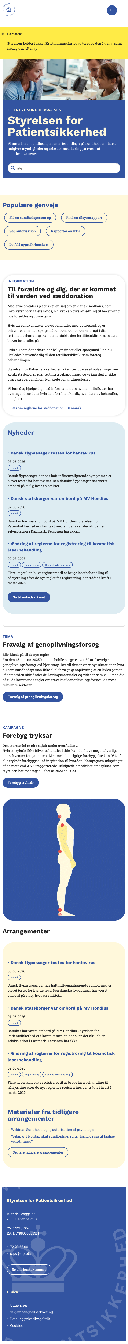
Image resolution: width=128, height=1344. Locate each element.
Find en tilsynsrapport (84, 217)
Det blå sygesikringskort (28, 244)
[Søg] (64, 168)
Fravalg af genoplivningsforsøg (33, 696)
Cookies (16, 1325)
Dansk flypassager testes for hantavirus (53, 453)
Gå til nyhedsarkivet (29, 597)
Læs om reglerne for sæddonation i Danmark (46, 408)
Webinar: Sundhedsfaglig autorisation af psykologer (53, 1129)
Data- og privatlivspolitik (30, 1318)
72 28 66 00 (19, 1246)
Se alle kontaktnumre (29, 1269)
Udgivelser (18, 1305)
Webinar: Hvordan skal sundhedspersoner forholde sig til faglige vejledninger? (63, 1138)
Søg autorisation (22, 231)
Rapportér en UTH (65, 231)
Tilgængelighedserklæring (31, 1312)
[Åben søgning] (112, 10)
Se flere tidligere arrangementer (38, 1152)
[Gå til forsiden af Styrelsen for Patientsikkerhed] (52, 10)
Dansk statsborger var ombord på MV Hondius (59, 498)
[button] (124, 10)
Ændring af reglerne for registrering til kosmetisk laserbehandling (61, 547)
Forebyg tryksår (21, 782)
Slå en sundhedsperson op (30, 217)
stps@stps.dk (20, 1253)
